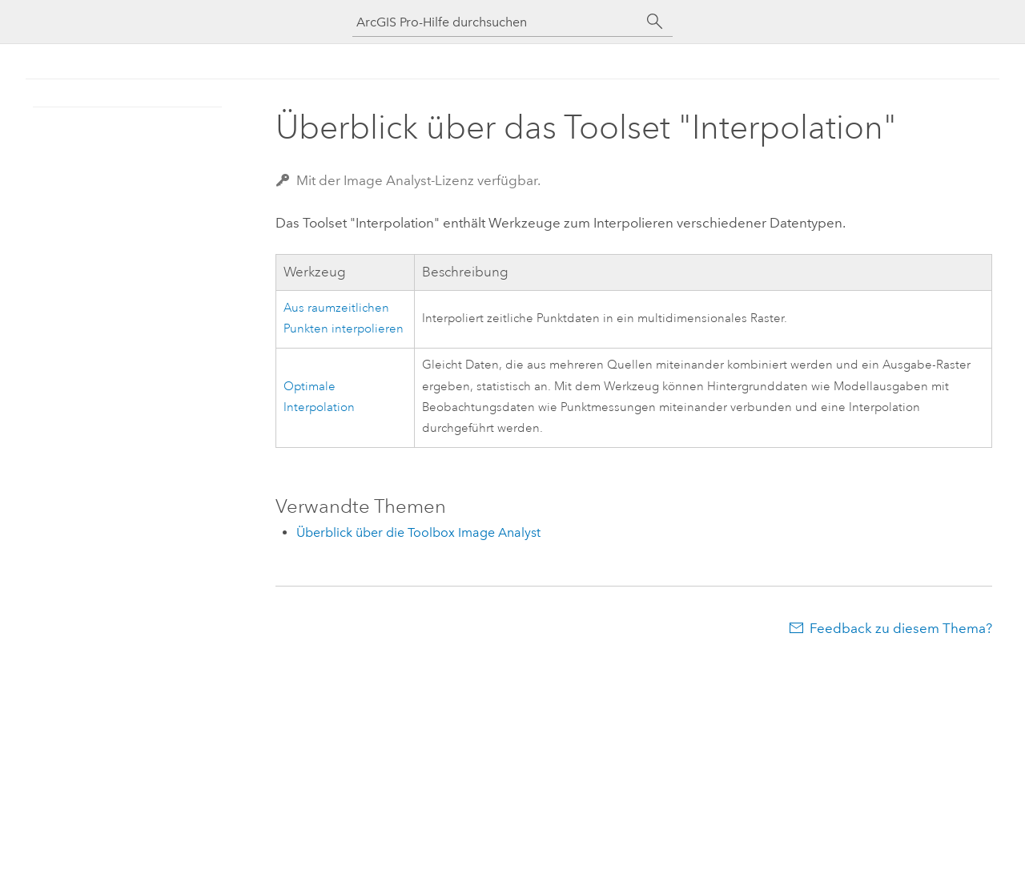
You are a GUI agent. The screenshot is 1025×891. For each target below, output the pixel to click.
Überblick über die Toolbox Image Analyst (418, 532)
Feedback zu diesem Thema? (901, 628)
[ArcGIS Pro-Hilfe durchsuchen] (496, 22)
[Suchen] (655, 22)
